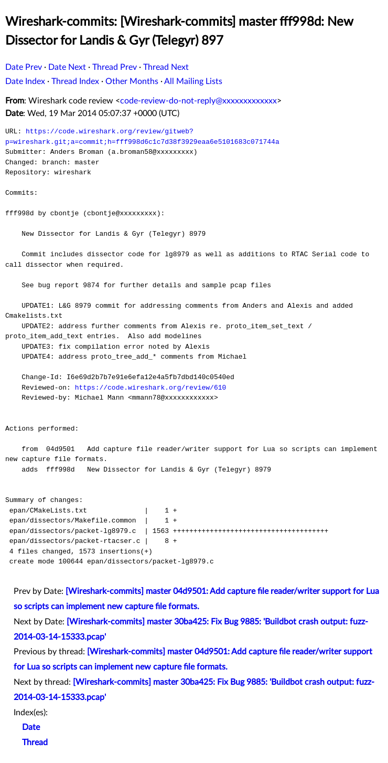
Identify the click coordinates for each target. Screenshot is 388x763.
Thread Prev (114, 67)
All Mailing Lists (193, 81)
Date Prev (23, 67)
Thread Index (75, 81)
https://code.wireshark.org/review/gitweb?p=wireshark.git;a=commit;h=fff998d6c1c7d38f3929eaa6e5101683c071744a (142, 137)
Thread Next (166, 67)
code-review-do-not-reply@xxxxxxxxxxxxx (198, 101)
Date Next (67, 67)
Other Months (131, 81)
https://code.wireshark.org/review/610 (151, 387)
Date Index (25, 81)
